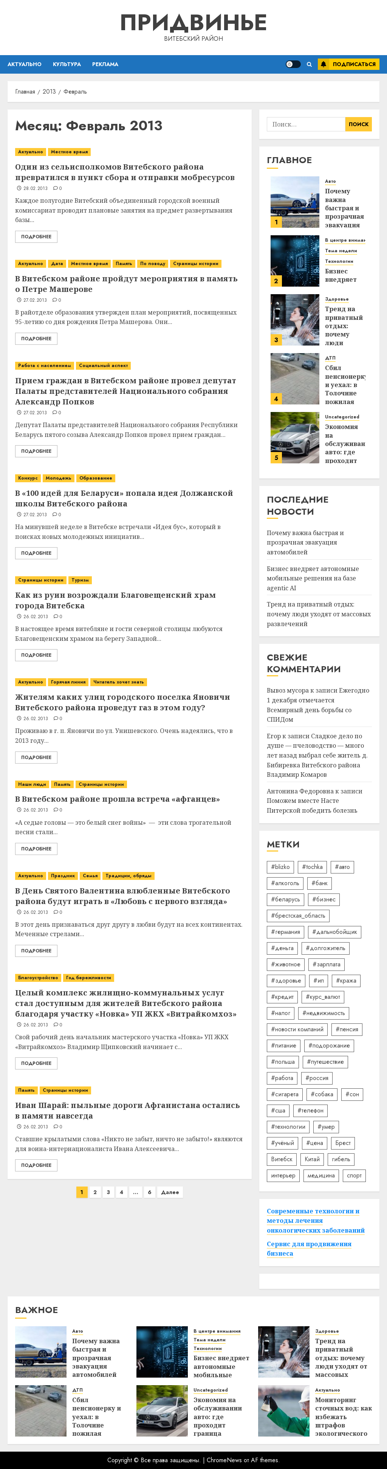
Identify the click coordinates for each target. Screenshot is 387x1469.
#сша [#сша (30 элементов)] (278, 1110)
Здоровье (337, 299)
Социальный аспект (103, 365)
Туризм (80, 580)
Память (124, 263)
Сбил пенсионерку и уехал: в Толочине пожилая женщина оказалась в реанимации (346, 397)
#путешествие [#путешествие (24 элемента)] (325, 1061)
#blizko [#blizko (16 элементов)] (280, 867)
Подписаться (347, 64)
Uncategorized (342, 417)
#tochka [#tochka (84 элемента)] (312, 867)
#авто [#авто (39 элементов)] (342, 867)
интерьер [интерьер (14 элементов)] (283, 1175)
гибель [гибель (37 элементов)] (341, 1159)
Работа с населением (44, 365)
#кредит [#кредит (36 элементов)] (282, 996)
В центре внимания (348, 240)
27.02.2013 (35, 301)
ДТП (330, 358)
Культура (67, 64)
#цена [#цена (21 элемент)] (314, 1143)
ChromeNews (224, 1460)
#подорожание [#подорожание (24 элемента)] (329, 1045)
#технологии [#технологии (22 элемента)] (288, 1126)
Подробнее (36, 236)
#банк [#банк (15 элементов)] (319, 883)
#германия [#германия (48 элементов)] (285, 931)
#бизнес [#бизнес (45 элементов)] (324, 899)
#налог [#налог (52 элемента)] (280, 1013)
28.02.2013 (35, 189)
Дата (57, 263)
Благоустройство (38, 977)
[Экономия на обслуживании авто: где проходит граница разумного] (295, 437)
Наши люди (32, 784)
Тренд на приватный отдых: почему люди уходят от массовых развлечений (319, 614)
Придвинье (193, 22)
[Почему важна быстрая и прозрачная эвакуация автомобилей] (295, 202)
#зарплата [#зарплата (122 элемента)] (327, 964)
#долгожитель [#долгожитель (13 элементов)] (325, 948)
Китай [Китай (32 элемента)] (312, 1159)
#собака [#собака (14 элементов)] (322, 1094)
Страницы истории (195, 263)
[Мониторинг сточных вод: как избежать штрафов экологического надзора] (284, 1411)
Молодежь (58, 478)
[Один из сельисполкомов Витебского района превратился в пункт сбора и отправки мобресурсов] (129, 152)
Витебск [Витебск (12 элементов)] (282, 1159)
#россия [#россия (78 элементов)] (316, 1078)
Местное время (69, 151)
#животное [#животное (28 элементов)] (285, 964)
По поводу (152, 263)
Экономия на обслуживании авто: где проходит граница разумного (349, 452)
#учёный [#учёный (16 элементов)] (282, 1143)
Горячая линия (68, 682)
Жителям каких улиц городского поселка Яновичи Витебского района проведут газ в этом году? (122, 702)
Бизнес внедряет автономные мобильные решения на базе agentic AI (313, 578)
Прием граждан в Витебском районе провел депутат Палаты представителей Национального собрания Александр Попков (125, 391)
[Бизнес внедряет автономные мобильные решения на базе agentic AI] (295, 261)
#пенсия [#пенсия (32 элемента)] (347, 1029)
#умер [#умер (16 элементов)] (326, 1126)
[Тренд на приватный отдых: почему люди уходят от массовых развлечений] (295, 320)
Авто (330, 181)
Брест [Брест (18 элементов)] (343, 1143)
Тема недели (341, 251)
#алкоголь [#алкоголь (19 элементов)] (285, 883)
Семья (90, 875)
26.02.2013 (35, 617)
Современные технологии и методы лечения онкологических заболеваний (316, 1220)
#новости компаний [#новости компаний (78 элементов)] (297, 1029)
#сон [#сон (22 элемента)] (352, 1094)
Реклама (105, 64)
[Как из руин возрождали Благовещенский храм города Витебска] (129, 580)
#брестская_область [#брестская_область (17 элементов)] (298, 915)
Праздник (63, 875)
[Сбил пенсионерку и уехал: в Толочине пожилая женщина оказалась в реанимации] (295, 378)
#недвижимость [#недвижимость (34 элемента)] (323, 1013)
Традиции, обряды (128, 875)
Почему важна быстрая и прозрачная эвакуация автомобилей (347, 212)
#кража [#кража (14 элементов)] (346, 980)
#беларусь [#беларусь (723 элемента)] (285, 899)
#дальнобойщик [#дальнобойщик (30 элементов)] (334, 931)
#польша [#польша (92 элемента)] (283, 1061)
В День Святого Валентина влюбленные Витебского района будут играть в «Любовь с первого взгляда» (122, 896)
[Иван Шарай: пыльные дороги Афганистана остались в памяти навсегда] (129, 1090)
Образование (95, 478)
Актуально (25, 64)
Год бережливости (88, 977)
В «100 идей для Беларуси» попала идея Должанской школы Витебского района (124, 498)
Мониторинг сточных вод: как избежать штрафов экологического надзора (343, 1421)
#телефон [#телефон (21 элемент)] (310, 1110)
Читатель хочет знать (118, 682)
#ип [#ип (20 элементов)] (318, 980)
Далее (170, 1192)
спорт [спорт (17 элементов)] (354, 1175)
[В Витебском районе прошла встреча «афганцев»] (129, 784)
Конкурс (28, 478)
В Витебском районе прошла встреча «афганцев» (117, 799)
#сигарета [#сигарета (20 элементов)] (285, 1094)
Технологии (339, 261)
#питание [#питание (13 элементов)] (283, 1045)
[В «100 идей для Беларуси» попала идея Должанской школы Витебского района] (129, 478)
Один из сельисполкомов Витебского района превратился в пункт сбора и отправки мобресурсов (125, 172)
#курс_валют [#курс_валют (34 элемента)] (323, 996)
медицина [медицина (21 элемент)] (321, 1175)
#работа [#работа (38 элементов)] (282, 1078)
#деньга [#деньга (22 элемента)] (282, 948)
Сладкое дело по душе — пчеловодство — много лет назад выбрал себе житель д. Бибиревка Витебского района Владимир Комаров (317, 755)
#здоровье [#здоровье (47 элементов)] (286, 980)
